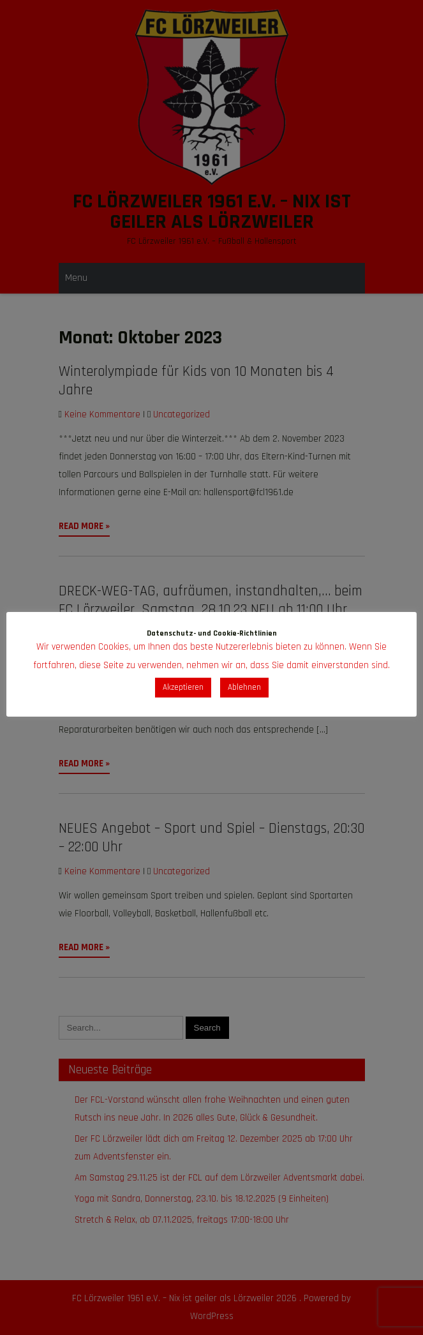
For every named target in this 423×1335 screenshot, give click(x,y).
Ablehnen (244, 687)
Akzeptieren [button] (183, 687)
